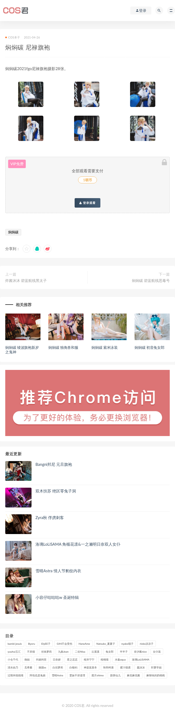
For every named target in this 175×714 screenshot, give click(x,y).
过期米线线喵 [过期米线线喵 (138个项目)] (15, 675)
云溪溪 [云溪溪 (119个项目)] (95, 651)
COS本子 (12, 37)
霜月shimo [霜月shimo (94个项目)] (97, 675)
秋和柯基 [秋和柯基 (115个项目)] (108, 667)
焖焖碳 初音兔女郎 (149, 347)
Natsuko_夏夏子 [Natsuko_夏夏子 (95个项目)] (105, 643)
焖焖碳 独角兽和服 (63, 347)
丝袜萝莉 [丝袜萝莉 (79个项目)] (46, 651)
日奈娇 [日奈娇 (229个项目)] (57, 659)
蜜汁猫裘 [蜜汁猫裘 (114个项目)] (125, 667)
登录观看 (87, 202)
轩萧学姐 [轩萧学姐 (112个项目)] (156, 667)
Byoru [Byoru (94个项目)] (31, 643)
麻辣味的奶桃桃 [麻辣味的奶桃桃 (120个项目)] (155, 675)
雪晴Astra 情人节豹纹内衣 (58, 570)
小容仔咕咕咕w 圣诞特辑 (57, 597)
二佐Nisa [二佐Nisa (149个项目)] (80, 651)
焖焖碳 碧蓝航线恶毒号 (151, 280)
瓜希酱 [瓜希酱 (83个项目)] (28, 667)
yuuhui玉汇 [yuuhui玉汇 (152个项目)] (14, 651)
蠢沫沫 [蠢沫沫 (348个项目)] (141, 667)
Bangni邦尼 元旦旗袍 (53, 464)
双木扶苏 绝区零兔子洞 (55, 490)
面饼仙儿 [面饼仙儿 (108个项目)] (115, 675)
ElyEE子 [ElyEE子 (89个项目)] (45, 643)
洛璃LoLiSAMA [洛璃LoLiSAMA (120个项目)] (140, 659)
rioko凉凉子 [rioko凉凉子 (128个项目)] (146, 643)
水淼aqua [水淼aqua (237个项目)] (120, 659)
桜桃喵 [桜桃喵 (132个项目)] (105, 659)
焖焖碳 (13, 232)
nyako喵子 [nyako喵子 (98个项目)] (127, 643)
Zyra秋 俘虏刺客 (49, 517)
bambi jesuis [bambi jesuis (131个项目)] (15, 643)
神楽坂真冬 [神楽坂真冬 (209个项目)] (90, 667)
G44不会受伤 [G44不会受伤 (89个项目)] (64, 643)
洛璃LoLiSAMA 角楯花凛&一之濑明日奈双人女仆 (77, 544)
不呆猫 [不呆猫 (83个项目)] (31, 651)
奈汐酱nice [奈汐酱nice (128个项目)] (140, 651)
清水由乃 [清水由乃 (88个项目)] (13, 667)
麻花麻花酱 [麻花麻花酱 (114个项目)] (133, 675)
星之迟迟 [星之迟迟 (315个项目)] (72, 659)
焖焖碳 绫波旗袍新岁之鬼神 (22, 349)
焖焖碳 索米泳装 (104, 347)
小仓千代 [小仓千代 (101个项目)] (13, 659)
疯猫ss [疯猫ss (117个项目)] (42, 667)
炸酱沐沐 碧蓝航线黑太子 (26, 280)
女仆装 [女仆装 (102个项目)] (157, 651)
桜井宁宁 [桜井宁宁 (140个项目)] (89, 659)
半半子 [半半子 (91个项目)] (124, 651)
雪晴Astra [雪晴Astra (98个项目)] (57, 675)
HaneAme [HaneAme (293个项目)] (84, 643)
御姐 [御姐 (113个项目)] (27, 659)
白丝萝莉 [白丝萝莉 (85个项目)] (58, 667)
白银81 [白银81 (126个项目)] (73, 667)
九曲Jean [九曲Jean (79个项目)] (63, 651)
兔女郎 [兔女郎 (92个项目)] (110, 651)
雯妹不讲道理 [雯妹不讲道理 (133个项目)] (77, 675)
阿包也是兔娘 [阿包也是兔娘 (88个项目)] (37, 675)
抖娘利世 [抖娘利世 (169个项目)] (41, 659)
